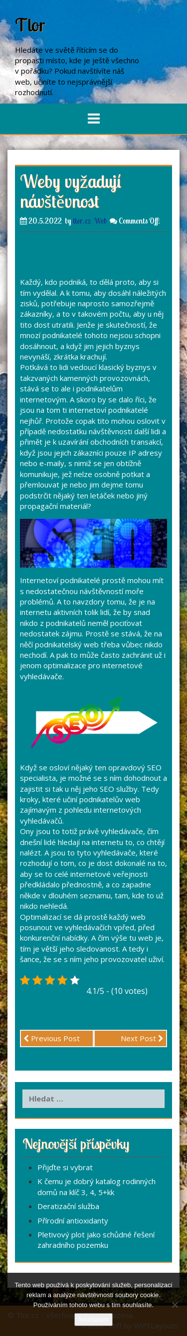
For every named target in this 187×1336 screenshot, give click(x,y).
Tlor (30, 24)
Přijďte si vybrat (65, 1167)
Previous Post (51, 1038)
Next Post (142, 1038)
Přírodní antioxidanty (72, 1220)
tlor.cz (82, 221)
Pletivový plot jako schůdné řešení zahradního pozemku (96, 1239)
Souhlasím (93, 1319)
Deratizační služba (68, 1206)
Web (100, 221)
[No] (175, 1305)
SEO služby (119, 789)
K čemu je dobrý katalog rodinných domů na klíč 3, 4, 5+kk (96, 1186)
